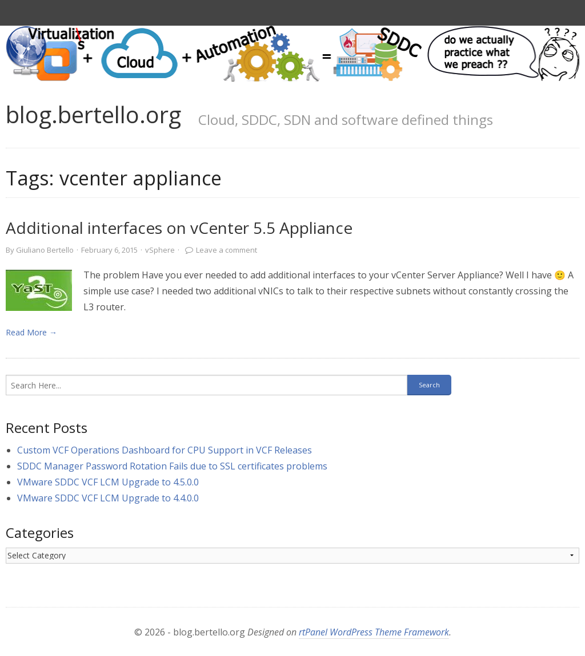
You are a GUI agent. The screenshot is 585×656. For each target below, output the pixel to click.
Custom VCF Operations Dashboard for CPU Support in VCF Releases (164, 450)
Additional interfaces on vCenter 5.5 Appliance (179, 227)
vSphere (160, 250)
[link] (39, 290)
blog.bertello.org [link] (93, 114)
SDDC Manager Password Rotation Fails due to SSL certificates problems (172, 466)
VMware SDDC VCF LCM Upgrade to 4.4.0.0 (108, 498)
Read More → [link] (31, 332)
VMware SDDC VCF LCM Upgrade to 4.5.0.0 (108, 482)
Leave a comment (226, 250)
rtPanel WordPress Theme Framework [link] (374, 632)
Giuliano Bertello (45, 250)
